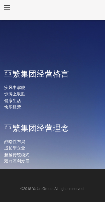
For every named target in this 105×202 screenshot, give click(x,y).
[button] (7, 7)
